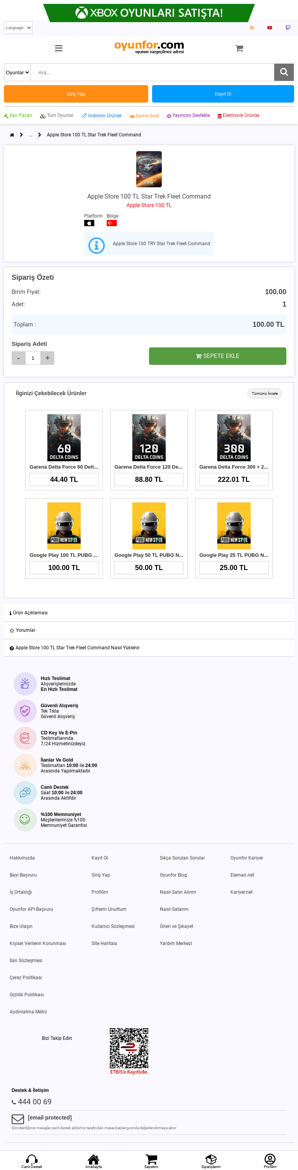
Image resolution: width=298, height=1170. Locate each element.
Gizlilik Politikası (27, 994)
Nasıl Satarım (174, 909)
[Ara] (284, 72)
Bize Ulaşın (21, 926)
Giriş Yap (101, 875)
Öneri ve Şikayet (176, 926)
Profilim (100, 892)
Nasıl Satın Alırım (178, 892)
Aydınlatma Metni (28, 1012)
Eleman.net (242, 875)
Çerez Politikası (26, 977)
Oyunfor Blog (173, 875)
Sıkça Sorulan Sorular (182, 858)
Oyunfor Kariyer (246, 858)
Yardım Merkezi (176, 943)
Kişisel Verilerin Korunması (38, 943)
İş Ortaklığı (21, 892)
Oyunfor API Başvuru (31, 909)
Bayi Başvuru (23, 875)
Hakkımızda (22, 858)
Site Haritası (104, 943)
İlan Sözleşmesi (26, 960)
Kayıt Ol (100, 858)
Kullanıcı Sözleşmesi (113, 926)
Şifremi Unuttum (109, 909)
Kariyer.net (241, 892)
